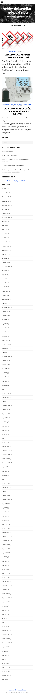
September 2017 (6, 598)
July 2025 (4, 225)
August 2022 (5, 369)
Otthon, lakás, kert (24, 104)
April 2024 (5, 287)
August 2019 (5, 504)
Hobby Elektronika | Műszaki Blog (17, 10)
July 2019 (4, 508)
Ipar (14, 51)
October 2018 (5, 544)
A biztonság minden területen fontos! (17, 56)
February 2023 (6, 344)
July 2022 (4, 373)
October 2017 (5, 594)
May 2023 (4, 332)
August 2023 (5, 319)
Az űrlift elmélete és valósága (9, 155)
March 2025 (5, 242)
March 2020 (5, 479)
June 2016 (4, 655)
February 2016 (6, 671)
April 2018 (5, 569)
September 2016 (6, 643)
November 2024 (6, 258)
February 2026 (6, 197)
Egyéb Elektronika (9, 104)
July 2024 (4, 274)
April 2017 (5, 618)
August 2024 (5, 270)
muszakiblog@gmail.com (17, 690)
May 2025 (4, 234)
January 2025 (5, 250)
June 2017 (4, 610)
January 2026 (5, 201)
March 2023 (5, 340)
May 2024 (4, 283)
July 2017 (4, 606)
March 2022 (5, 389)
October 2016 (5, 639)
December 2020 (6, 450)
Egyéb (11, 51)
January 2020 (5, 487)
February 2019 (6, 528)
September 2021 (6, 414)
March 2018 (5, 573)
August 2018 (5, 553)
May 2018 (4, 565)
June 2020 (4, 471)
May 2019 (4, 516)
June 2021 (4, 426)
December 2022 (6, 352)
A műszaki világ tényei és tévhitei (16, 181)
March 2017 (5, 622)
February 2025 (6, 246)
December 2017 (6, 585)
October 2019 (5, 495)
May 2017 (4, 614)
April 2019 (5, 520)
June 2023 (4, 328)
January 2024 (5, 299)
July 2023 (4, 324)
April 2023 (5, 336)
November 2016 (6, 634)
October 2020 (5, 459)
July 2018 (4, 557)
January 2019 (5, 532)
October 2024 (5, 262)
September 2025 (6, 217)
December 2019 (6, 491)
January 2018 (5, 581)
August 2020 (5, 467)
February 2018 (6, 577)
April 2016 (5, 663)
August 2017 (5, 602)
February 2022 (6, 393)
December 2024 (6, 254)
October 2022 (5, 360)
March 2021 (5, 438)
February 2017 (6, 626)
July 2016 (4, 651)
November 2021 (6, 405)
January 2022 (5, 397)
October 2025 (5, 213)
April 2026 (5, 189)
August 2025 (5, 221)
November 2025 (6, 209)
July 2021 (4, 422)
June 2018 (4, 561)
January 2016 (5, 675)
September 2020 (6, 463)
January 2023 (5, 348)
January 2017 (5, 630)
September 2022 (6, 364)
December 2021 (6, 401)
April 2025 (5, 238)
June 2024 (4, 279)
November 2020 (6, 454)
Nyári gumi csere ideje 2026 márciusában (13, 165)
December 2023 (6, 303)
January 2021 (5, 446)
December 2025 (6, 205)
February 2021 (6, 442)
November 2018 (6, 540)
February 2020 (6, 483)
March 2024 (5, 291)
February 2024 (6, 295)
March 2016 (5, 667)
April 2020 (5, 475)
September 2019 (6, 499)
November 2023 (6, 307)
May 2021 (4, 430)
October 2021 (5, 409)
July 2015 (4, 679)
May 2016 (4, 659)
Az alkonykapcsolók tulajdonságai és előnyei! (17, 111)
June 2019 (4, 512)
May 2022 (4, 381)
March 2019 (5, 524)
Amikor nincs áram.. (7, 151)
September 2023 (6, 315)
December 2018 (6, 536)
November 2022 (6, 356)
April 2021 (5, 434)
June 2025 (4, 229)
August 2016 (5, 647)
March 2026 (5, 193)
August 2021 (5, 418)
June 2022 (4, 377)
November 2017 (6, 589)
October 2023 (5, 311)
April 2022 (5, 385)
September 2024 (6, 266)
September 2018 (6, 549)
